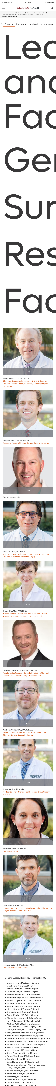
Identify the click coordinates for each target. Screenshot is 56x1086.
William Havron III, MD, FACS (16, 378)
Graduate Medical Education (36, 13)
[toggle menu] (3, 8)
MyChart (28, 2)
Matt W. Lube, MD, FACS (14, 551)
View (28, 371)
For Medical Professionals (16, 13)
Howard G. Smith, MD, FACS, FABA (18, 965)
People (38, 15)
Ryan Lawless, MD (11, 497)
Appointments (7, 2)
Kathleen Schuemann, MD (15, 849)
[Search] (52, 8)
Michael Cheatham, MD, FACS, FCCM (20, 670)
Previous (1, 24)
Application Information (40, 24)
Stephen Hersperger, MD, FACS (17, 440)
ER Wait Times (49, 2)
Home (4, 13)
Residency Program (8, 15)
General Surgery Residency (25, 15)
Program (20, 24)
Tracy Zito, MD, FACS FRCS (15, 611)
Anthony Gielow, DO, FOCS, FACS (18, 730)
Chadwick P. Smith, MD (13, 905)
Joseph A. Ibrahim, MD (13, 789)
